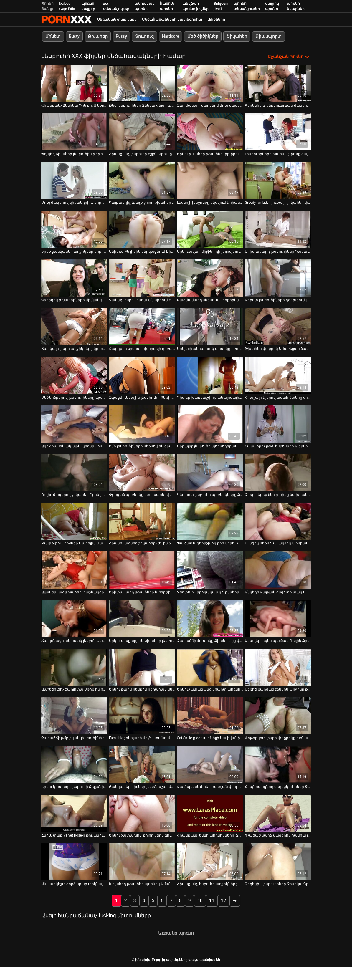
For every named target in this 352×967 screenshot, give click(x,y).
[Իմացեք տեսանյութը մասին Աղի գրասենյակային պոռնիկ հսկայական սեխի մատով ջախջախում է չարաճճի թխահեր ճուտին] (74, 423)
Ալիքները (216, 19)
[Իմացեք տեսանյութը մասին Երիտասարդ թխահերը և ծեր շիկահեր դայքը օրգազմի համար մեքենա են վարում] (142, 569)
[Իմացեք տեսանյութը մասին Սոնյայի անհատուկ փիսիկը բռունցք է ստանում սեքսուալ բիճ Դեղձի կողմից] (210, 326)
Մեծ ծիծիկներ (202, 36)
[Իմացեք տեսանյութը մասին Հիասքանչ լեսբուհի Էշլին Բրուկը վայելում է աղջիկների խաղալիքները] (142, 131)
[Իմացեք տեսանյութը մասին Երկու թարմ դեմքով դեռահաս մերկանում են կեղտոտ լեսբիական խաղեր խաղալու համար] (142, 666)
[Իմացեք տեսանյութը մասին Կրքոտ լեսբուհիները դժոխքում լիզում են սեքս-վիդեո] (278, 277)
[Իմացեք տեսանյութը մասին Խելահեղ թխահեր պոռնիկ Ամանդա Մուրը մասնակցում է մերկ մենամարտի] (142, 861)
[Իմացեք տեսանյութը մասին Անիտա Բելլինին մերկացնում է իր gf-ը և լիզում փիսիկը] (142, 228)
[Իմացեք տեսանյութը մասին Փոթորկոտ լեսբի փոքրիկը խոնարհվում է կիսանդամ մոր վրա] (278, 715)
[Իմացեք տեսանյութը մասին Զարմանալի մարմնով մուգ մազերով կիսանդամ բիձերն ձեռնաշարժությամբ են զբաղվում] (210, 82)
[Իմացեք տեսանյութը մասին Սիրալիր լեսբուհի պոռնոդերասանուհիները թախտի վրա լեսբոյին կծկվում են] (210, 423)
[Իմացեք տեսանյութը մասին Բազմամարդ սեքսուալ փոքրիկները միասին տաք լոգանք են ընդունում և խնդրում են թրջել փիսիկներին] (210, 277)
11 (211, 900)
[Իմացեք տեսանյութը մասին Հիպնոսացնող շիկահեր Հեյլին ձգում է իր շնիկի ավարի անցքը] (142, 520)
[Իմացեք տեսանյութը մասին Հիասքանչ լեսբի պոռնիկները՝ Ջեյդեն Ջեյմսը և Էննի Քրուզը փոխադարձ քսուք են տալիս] (210, 812)
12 (223, 900)
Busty (74, 36)
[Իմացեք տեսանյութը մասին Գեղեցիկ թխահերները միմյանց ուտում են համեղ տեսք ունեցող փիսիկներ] (74, 277)
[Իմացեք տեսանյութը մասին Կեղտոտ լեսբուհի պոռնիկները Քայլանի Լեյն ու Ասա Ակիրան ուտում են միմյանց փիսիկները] (210, 472)
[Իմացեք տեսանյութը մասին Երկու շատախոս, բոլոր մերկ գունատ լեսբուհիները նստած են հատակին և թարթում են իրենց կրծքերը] (142, 812)
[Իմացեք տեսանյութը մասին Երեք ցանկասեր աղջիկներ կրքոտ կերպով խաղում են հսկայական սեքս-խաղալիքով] (74, 228)
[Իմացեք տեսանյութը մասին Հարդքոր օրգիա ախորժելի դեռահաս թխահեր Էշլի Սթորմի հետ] (142, 326)
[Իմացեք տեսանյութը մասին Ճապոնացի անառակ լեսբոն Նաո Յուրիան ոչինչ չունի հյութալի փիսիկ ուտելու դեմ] (74, 618)
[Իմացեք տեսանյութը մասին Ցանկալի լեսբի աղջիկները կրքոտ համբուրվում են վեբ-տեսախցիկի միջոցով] (74, 326)
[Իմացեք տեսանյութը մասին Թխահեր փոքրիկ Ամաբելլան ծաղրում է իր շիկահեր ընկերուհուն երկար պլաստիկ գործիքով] (278, 326)
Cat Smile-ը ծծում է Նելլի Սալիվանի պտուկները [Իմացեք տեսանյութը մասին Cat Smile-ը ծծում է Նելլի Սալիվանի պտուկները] (210, 738)
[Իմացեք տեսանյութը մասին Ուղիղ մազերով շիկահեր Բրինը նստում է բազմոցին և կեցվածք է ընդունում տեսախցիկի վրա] (74, 472)
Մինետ (53, 36)
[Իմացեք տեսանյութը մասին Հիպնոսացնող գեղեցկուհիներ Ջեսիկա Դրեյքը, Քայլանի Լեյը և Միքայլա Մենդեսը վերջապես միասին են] (278, 764)
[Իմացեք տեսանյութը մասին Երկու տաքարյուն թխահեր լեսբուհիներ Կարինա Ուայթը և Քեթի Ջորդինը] (142, 618)
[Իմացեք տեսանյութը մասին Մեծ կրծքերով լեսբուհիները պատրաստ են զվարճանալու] (74, 374)
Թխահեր (97, 36)
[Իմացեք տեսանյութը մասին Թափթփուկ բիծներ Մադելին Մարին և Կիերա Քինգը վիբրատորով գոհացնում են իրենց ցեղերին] (74, 520)
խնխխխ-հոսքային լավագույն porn (66, 19)
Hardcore (170, 36)
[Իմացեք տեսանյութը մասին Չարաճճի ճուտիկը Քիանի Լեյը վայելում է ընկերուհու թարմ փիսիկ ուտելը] (210, 618)
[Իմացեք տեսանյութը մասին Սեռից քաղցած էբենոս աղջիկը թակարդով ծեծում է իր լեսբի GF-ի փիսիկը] (278, 666)
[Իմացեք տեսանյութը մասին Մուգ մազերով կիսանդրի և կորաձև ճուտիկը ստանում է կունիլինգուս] (74, 180)
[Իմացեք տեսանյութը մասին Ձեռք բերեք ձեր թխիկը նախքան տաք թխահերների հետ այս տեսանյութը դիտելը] (278, 472)
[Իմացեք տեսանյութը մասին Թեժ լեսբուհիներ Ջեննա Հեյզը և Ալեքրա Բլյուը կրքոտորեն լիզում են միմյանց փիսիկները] (142, 82)
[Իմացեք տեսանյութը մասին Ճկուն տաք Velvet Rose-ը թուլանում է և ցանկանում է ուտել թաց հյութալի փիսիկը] (74, 812)
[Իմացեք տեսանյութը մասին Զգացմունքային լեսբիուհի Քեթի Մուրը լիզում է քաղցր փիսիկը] (142, 374)
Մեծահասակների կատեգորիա (172, 19)
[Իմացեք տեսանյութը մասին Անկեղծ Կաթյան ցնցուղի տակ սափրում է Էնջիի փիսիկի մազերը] (278, 569)
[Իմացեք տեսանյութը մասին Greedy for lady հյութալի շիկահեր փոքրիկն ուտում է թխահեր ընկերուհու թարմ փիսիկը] (278, 180)
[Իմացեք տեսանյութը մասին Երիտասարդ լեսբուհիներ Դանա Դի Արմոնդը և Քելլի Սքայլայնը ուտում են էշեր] (278, 228)
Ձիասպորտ (268, 36)
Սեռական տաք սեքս (117, 19)
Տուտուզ (144, 36)
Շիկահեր (236, 36)
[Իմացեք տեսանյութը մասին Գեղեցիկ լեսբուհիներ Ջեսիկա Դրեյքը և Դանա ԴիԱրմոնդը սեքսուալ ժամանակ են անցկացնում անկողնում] (278, 861)
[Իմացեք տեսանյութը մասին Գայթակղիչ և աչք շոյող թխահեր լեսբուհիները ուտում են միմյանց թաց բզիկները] (142, 180)
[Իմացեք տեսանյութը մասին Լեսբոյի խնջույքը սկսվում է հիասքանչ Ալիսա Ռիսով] (210, 180)
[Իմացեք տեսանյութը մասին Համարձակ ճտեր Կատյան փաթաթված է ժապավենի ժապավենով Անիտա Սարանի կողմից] (210, 764)
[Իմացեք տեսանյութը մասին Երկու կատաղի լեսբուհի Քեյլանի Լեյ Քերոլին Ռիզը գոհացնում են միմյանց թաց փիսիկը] (74, 764)
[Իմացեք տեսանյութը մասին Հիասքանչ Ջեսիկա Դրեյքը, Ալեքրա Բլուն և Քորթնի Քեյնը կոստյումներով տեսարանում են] (74, 82)
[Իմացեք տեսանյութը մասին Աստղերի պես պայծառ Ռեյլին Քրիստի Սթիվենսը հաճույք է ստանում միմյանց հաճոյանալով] (278, 618)
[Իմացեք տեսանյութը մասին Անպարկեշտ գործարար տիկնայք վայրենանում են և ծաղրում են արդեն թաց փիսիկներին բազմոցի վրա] (74, 861)
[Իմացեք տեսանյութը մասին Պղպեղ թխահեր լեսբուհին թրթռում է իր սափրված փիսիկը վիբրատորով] (74, 131)
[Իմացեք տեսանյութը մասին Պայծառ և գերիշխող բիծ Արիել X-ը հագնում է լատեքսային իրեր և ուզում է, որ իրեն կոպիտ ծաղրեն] (210, 520)
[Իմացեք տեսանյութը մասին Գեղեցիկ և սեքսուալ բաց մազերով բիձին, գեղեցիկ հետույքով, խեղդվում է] (278, 82)
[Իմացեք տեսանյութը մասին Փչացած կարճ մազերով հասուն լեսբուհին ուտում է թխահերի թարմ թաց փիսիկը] (278, 812)
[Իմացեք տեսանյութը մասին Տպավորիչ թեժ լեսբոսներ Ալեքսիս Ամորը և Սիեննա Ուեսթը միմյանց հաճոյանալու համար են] (278, 423)
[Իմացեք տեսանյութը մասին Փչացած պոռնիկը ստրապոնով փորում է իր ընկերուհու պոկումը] (142, 472)
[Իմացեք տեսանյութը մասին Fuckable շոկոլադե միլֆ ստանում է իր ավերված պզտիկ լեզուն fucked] (142, 715)
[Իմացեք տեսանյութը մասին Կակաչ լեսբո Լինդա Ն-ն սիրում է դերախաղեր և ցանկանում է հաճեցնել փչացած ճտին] (142, 277)
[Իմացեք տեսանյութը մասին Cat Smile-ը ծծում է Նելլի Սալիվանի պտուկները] (210, 715)
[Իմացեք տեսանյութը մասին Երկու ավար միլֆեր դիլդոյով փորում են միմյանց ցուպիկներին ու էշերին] (210, 228)
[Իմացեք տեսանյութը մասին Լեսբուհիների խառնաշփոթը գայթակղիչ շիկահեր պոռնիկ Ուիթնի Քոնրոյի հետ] (278, 131)
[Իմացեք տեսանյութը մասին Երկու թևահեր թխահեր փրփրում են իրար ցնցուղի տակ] (210, 131)
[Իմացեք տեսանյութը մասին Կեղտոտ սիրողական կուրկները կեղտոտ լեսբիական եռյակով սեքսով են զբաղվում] (210, 569)
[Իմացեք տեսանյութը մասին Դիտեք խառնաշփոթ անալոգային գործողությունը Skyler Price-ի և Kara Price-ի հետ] (210, 374)
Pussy (121, 36)
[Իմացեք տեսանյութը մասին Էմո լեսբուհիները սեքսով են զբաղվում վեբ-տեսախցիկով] (142, 423)
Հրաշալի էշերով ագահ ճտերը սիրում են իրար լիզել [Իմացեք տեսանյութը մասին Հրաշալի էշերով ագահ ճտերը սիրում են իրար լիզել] (278, 397)
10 (200, 900)
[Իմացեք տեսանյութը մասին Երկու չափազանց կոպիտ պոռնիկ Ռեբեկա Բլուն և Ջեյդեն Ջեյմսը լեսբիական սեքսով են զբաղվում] (210, 666)
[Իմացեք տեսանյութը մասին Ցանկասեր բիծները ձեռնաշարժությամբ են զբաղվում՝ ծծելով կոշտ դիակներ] (142, 764)
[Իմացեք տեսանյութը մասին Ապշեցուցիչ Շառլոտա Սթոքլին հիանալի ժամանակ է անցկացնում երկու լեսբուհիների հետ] (74, 666)
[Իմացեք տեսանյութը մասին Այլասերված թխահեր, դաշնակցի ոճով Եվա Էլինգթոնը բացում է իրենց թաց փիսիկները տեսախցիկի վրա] (74, 569)
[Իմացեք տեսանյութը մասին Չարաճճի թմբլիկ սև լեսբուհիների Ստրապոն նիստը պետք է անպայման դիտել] (74, 715)
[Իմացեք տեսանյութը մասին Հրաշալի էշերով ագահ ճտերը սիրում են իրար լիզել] (278, 374)
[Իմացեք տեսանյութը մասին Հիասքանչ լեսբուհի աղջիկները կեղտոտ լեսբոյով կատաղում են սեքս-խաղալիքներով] (210, 861)
